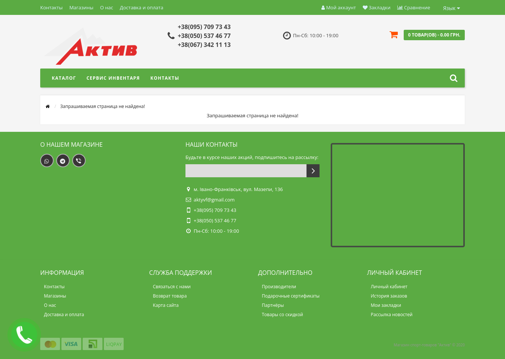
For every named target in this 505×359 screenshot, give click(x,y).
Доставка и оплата (141, 7)
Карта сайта (166, 305)
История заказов (389, 296)
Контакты (51, 7)
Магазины (81, 7)
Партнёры (273, 305)
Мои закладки (386, 305)
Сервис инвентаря (113, 78)
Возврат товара (170, 296)
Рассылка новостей (392, 314)
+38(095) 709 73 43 (204, 27)
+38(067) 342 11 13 (204, 45)
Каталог (64, 78)
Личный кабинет (389, 286)
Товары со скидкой (282, 314)
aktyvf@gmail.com (214, 199)
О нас (106, 7)
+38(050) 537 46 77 (204, 36)
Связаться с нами (172, 286)
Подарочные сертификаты (291, 296)
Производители (279, 286)
